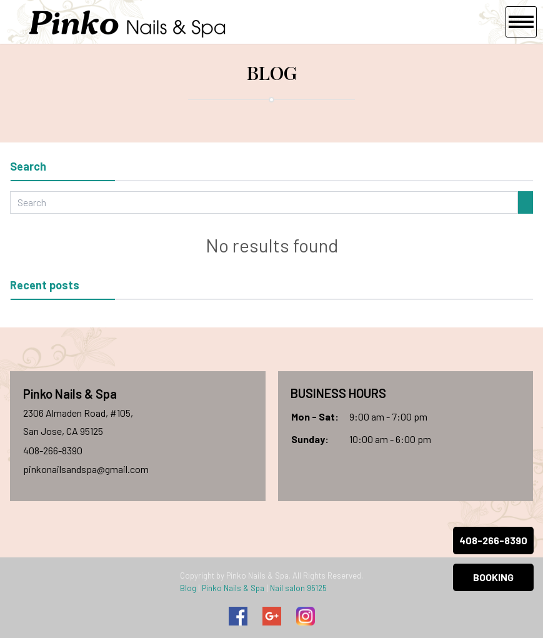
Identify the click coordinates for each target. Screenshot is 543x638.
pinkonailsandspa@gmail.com (86, 469)
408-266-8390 (52, 450)
